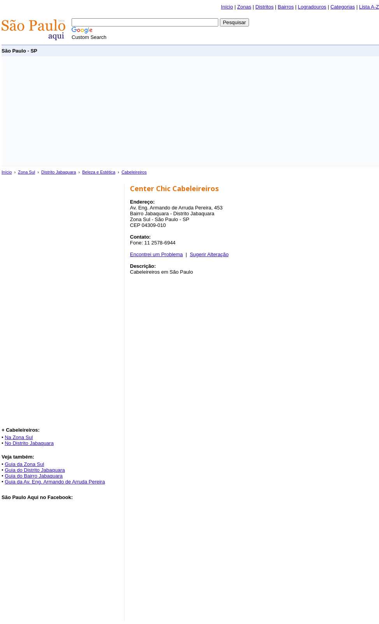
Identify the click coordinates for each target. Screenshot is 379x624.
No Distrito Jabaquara (29, 443)
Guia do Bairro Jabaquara (34, 476)
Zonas (244, 7)
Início (227, 7)
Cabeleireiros (134, 172)
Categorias (342, 7)
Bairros (286, 7)
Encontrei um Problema (156, 254)
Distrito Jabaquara (58, 172)
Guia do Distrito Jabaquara (35, 470)
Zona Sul (26, 172)
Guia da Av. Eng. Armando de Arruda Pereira (55, 482)
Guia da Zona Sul (24, 464)
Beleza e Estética (98, 172)
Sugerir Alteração (209, 254)
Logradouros (312, 7)
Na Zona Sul (19, 437)
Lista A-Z (369, 7)
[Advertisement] (118, 111)
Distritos (264, 7)
